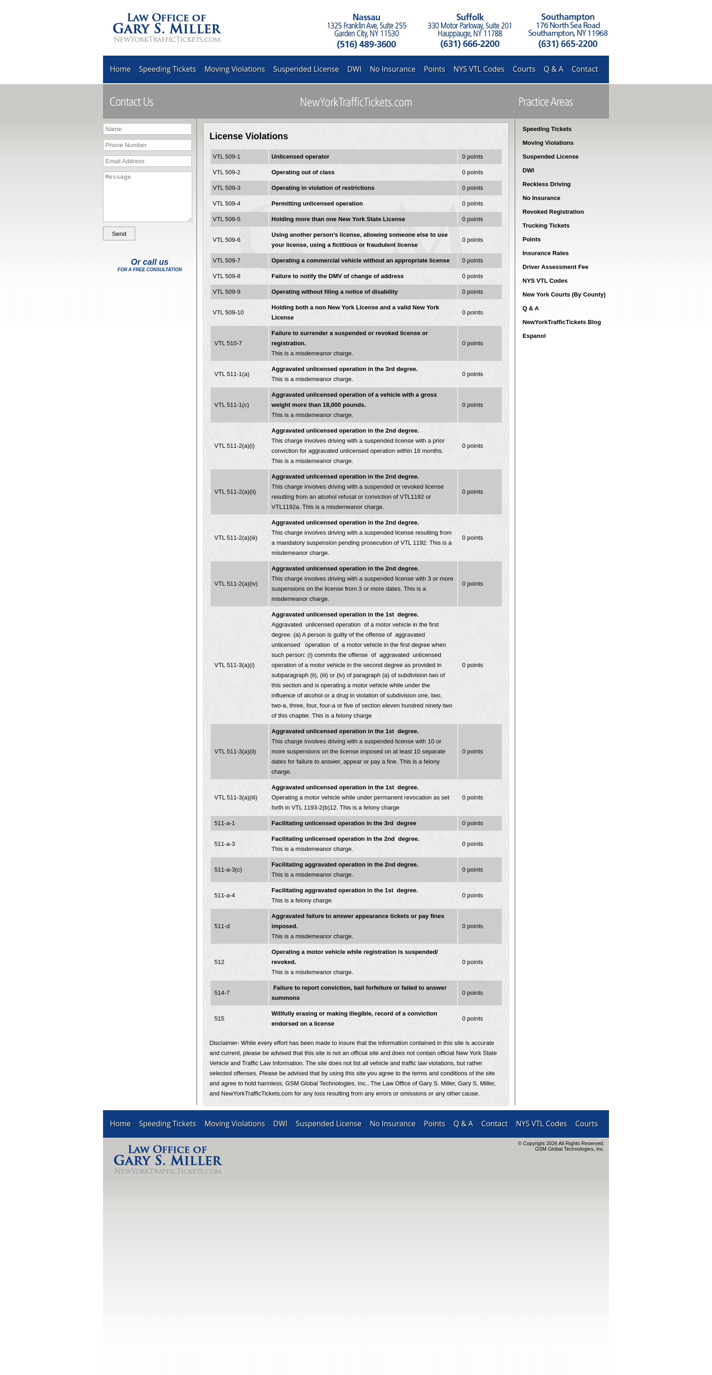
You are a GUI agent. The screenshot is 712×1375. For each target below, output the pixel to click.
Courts (524, 69)
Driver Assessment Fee (555, 266)
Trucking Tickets (546, 225)
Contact (585, 69)
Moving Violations (234, 69)
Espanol (534, 335)
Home (120, 69)
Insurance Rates (545, 253)
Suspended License (306, 69)
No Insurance (392, 69)
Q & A (553, 69)
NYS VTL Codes (479, 69)
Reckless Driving (547, 184)
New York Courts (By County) (564, 294)
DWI (354, 69)
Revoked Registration (553, 211)
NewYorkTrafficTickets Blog (562, 322)
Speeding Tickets (167, 69)
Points (434, 69)
